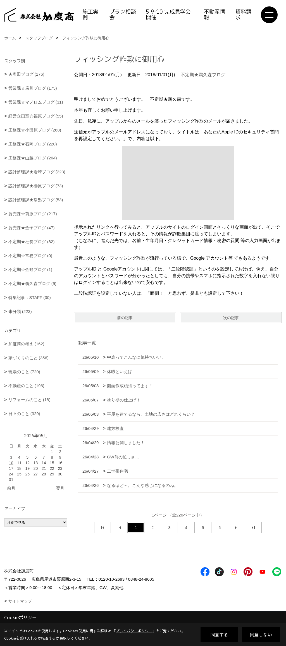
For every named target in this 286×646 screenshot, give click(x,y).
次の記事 (231, 317)
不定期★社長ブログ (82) (31, 241)
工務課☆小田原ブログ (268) (34, 130)
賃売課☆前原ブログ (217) (32, 213)
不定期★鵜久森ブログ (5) (32, 283)
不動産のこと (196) (26, 385)
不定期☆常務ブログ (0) (30, 255)
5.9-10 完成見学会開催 (168, 14)
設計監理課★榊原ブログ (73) (35, 185)
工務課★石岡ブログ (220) (32, 144)
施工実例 (90, 14)
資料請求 (243, 14)
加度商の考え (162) (26, 343)
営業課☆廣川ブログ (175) (32, 88)
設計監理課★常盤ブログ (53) (35, 199)
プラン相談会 (122, 14)
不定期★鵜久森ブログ (203, 74)
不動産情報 (214, 14)
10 (11, 463)
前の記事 (125, 317)
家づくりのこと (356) (28, 357)
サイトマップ (20, 601)
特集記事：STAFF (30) (29, 297)
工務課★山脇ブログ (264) (32, 157)
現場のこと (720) (24, 371)
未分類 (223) (20, 311)
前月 (11, 488)
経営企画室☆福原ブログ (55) (35, 116)
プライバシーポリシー (134, 630)
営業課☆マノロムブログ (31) (35, 102)
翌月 (60, 488)
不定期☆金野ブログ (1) (30, 269)
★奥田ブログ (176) (26, 74)
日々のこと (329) (24, 413)
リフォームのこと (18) (29, 399)
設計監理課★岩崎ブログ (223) (36, 171)
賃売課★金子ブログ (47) (31, 227)
